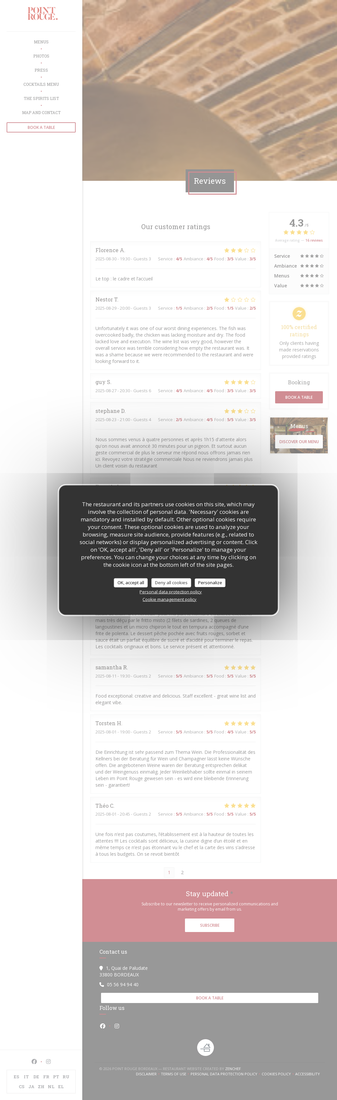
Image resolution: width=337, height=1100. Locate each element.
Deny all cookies (171, 583)
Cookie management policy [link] (169, 599)
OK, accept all (130, 583)
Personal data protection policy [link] (171, 591)
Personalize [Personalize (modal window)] (210, 583)
